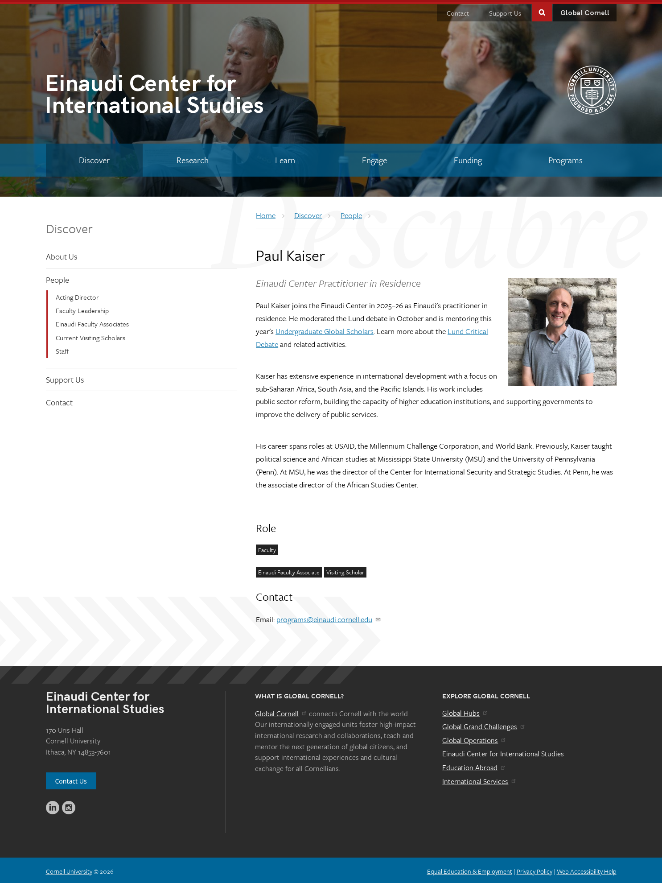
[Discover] (94, 157)
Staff (62, 349)
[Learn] (285, 157)
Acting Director (77, 295)
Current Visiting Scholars (90, 335)
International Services (479, 779)
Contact (458, 11)
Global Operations (474, 738)
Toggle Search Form (542, 9)
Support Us (505, 11)
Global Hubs (465, 711)
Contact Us (71, 779)
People (57, 277)
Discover (69, 226)
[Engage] (374, 157)
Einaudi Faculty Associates (92, 321)
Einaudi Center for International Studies (503, 751)
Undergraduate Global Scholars (324, 328)
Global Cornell (584, 11)
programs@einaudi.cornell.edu (328, 617)
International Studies (188, 93)
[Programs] (565, 157)
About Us (61, 254)
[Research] (192, 157)
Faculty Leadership (82, 308)
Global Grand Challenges (484, 724)
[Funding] (467, 157)
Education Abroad (474, 765)
